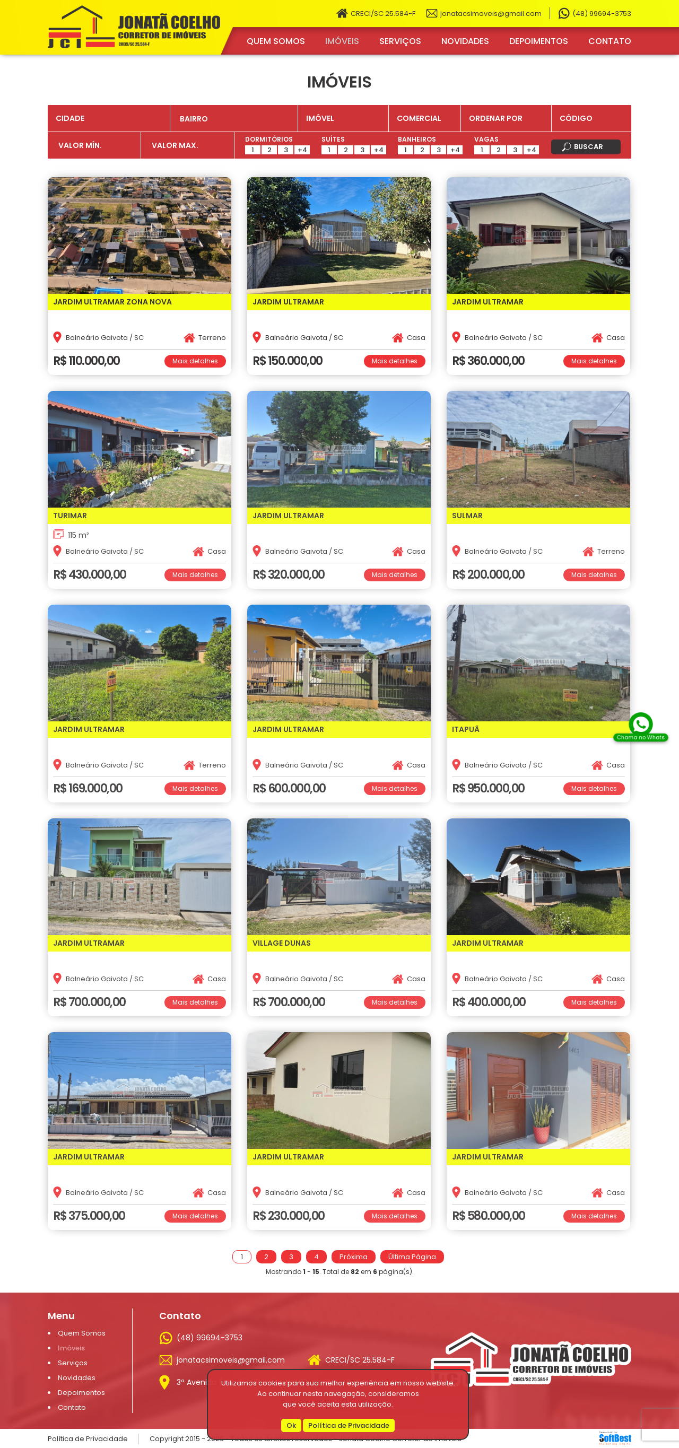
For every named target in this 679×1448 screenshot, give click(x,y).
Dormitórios (269, 139)
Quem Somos (276, 41)
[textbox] (238, 119)
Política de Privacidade (348, 1425)
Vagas (486, 139)
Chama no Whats (641, 738)
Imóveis (342, 41)
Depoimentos (538, 41)
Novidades (465, 41)
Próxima (354, 1257)
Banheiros (417, 139)
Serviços (400, 41)
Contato (609, 41)
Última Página (412, 1257)
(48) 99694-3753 (601, 13)
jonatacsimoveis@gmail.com (491, 13)
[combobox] (234, 118)
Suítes (333, 139)
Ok (291, 1425)
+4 (302, 149)
